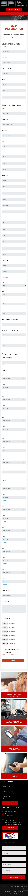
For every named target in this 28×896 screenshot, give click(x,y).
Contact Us (10, 827)
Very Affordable (7, 788)
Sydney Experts (7, 796)
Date (3, 375)
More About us (10, 803)
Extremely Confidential (8, 793)
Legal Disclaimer (15, 886)
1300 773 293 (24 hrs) (14, 9)
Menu (2, 14)
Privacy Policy (5, 886)
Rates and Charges (8, 655)
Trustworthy (6, 798)
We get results (7, 786)
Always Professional (8, 791)
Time (3, 384)
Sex (3, 282)
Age (3, 291)
